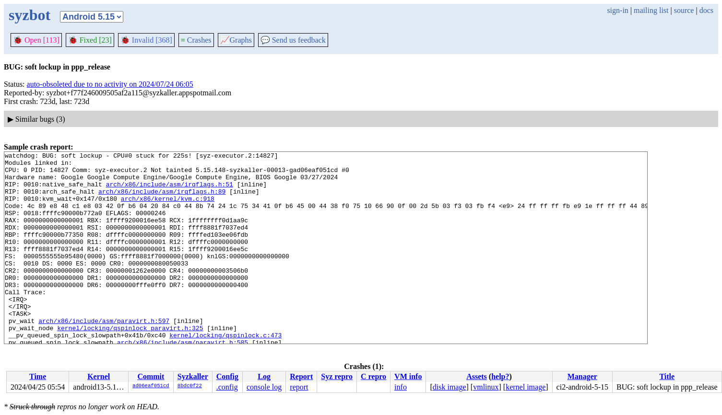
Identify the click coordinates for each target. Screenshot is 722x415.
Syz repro (337, 376)
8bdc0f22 (190, 386)
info (400, 387)
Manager (582, 376)
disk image (449, 387)
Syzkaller (193, 376)
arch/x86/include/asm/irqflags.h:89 (161, 200)
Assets (476, 376)
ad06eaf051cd (150, 386)
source (684, 10)
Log (264, 376)
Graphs (236, 40)
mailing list (651, 10)
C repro (373, 376)
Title (667, 376)
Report (301, 376)
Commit (150, 376)
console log (264, 387)
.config (227, 387)
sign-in (617, 10)
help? (500, 376)
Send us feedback (293, 40)
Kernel (98, 376)
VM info (408, 376)
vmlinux (485, 387)
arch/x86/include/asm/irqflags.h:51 (169, 191)
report (299, 387)
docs (706, 10)
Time (37, 376)
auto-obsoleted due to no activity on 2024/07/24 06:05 (110, 84)
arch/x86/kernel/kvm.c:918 (167, 208)
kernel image (525, 387)
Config (227, 376)
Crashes (196, 40)
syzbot (29, 14)
